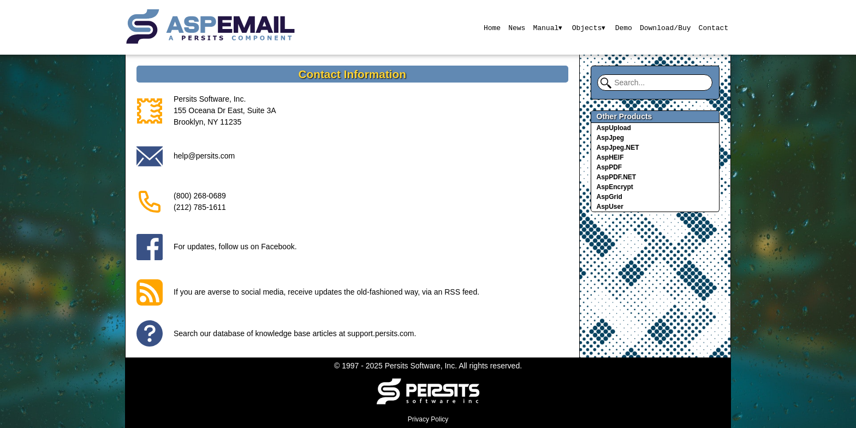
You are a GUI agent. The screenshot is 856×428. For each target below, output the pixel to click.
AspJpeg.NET (618, 147)
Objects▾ (588, 27)
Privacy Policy (428, 419)
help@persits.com (204, 155)
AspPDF (609, 167)
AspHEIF (610, 157)
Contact (714, 27)
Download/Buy (665, 27)
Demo (623, 27)
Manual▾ (547, 27)
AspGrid (609, 197)
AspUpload (614, 128)
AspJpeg (611, 138)
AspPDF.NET (617, 177)
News (516, 27)
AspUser (610, 206)
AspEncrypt (615, 187)
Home (491, 27)
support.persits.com (380, 333)
